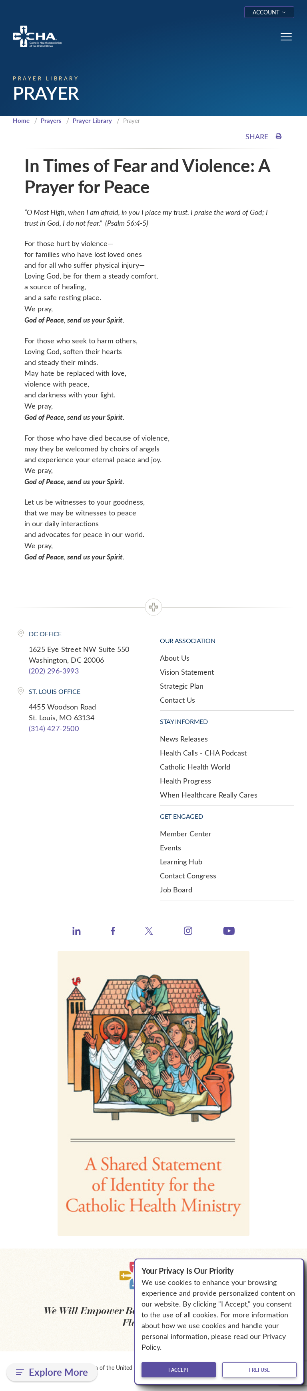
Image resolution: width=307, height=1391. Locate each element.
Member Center (185, 833)
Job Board (176, 889)
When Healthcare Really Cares (208, 795)
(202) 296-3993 (54, 670)
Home (21, 120)
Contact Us (177, 700)
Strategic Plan (181, 686)
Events (170, 847)
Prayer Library (92, 120)
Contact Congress (188, 875)
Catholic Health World (195, 767)
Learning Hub (181, 861)
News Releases (184, 739)
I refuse (259, 1370)
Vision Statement (187, 672)
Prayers (51, 120)
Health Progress (185, 781)
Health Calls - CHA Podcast (203, 753)
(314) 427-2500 (54, 728)
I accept (178, 1370)
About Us (174, 658)
